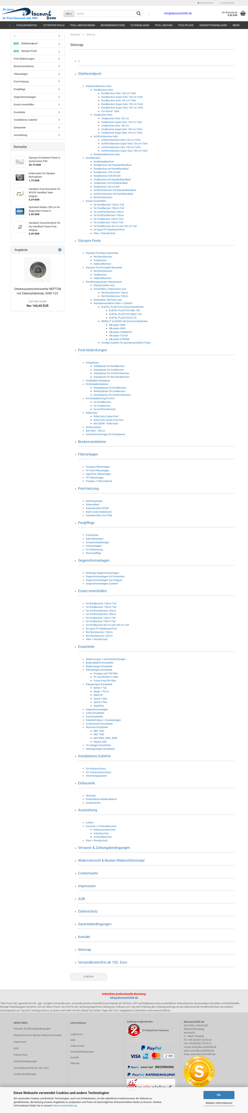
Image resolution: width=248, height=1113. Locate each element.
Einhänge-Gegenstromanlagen (102, 572)
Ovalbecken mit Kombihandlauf (111, 183)
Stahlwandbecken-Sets (98, 86)
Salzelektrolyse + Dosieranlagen (103, 720)
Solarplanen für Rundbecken (109, 366)
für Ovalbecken (102, 405)
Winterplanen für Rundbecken (110, 387)
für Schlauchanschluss (98, 772)
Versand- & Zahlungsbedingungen (104, 848)
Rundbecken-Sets (103, 89)
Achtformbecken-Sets (106, 136)
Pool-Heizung (164, 25)
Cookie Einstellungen (25, 1074)
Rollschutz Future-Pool (106, 416)
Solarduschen (101, 833)
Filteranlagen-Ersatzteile (99, 669)
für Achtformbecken (105, 409)
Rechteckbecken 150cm (114, 292)
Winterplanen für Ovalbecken (109, 391)
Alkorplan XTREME (119, 339)
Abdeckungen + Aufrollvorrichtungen (106, 659)
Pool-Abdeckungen (82, 25)
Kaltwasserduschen (104, 829)
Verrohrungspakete (96, 775)
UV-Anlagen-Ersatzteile (98, 745)
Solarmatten (92, 504)
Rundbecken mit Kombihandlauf (111, 168)
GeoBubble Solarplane (98, 380)
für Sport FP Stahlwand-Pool (109, 229)
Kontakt (84, 937)
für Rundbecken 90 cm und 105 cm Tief (115, 226)
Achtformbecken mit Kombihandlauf (113, 193)
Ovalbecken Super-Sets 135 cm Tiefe (121, 132)
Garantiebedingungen (94, 924)
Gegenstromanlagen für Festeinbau (105, 576)
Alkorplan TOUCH (118, 335)
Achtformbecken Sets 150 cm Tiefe (120, 147)
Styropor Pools (54, 25)
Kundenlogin (226, 3)
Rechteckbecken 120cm (114, 296)
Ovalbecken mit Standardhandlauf (112, 179)
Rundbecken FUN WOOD (107, 175)
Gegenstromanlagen (213, 25)
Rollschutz (91, 412)
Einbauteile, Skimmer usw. (108, 299)
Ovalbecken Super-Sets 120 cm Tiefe (121, 122)
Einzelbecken (93, 157)
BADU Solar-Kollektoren (99, 511)
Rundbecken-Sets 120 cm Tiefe (118, 93)
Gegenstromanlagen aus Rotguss (104, 580)
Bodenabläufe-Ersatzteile (99, 662)
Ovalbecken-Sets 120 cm (115, 118)
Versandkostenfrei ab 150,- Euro (102, 962)
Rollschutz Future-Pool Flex (108, 420)
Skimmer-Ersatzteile (97, 727)
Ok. (219, 1094)
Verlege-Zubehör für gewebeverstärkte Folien (126, 342)
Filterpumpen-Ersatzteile (99, 684)
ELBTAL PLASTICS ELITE (123, 317)
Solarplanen (92, 362)
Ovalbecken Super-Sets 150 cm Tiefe (121, 129)
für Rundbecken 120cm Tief (109, 204)
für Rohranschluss (96, 768)
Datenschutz (88, 911)
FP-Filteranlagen (95, 477)
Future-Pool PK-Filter (105, 680)
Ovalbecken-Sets (103, 114)
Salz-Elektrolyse (94, 538)
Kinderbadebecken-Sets (107, 154)
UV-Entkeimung (94, 549)
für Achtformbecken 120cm (109, 211)
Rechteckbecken (103, 197)
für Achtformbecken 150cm (109, 215)
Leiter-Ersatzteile (95, 712)
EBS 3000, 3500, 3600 (105, 738)
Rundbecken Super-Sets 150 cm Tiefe (122, 104)
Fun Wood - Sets (110, 111)
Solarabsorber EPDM (97, 508)
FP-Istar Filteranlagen (97, 470)
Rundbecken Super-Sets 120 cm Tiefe (122, 97)
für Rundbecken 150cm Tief (109, 208)
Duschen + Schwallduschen (101, 826)
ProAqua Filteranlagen (98, 466)
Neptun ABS (100, 741)
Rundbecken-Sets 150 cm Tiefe (118, 100)
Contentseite (88, 873)
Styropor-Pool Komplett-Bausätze (104, 267)
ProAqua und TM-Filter (106, 673)
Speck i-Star (100, 698)
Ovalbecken (100, 260)
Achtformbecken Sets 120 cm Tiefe (120, 139)
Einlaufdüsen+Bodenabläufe (101, 799)
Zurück (88, 976)
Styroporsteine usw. (104, 285)
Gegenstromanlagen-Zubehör (102, 583)
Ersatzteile (86, 647)
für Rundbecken (102, 402)
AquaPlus (99, 705)
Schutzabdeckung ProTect (100, 398)
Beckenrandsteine (113, 25)
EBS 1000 (99, 730)
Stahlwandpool (26, 25)
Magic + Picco (101, 691)
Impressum (87, 886)
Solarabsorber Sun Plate (99, 515)
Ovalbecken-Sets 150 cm (115, 125)
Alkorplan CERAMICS (120, 332)
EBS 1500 (99, 734)
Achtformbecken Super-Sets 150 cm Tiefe (124, 150)
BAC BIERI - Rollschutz (106, 423)
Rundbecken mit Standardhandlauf (113, 165)
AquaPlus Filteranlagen (98, 473)
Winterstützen (93, 427)
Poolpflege (186, 25)
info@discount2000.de (124, 997)
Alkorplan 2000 (117, 324)
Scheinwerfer (93, 802)
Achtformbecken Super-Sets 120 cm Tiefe (124, 143)
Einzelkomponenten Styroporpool (104, 281)
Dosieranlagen (94, 545)
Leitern (89, 822)
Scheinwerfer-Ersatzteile (99, 723)
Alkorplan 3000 (117, 328)
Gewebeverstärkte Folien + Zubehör (113, 303)
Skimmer (91, 795)
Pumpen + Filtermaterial (99, 481)
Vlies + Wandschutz (104, 233)
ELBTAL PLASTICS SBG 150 (124, 310)
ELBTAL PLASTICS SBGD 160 (125, 314)
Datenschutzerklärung (65, 1105)
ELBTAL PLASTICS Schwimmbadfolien (122, 306)
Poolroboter (92, 535)
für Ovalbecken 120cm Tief (108, 218)
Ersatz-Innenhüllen (96, 201)
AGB (81, 899)
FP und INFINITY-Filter (106, 676)
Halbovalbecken (102, 263)
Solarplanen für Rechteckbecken (111, 376)
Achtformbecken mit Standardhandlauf (115, 190)
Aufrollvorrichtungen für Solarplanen (105, 434)
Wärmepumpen (94, 501)
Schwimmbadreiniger (97, 542)
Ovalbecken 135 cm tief (107, 186)
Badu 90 (98, 694)
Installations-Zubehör (94, 756)
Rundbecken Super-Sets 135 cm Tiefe (122, 107)
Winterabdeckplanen (97, 384)
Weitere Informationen (219, 1102)
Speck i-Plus (100, 702)
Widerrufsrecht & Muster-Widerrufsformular (111, 860)
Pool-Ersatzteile (94, 716)
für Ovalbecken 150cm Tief (108, 222)
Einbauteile (86, 783)
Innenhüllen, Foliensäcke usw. (110, 288)
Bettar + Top (100, 687)
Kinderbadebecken (104, 161)
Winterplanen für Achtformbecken (112, 394)
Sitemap (84, 950)
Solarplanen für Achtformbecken (111, 373)
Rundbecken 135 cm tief (107, 172)
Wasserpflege (93, 553)
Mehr (236, 25)
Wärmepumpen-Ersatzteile (100, 748)
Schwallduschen (103, 836)
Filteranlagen (140, 25)
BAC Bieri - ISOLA (95, 430)
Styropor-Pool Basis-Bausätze (102, 253)
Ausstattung (87, 810)
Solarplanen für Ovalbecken (109, 369)
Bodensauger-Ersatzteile (99, 666)
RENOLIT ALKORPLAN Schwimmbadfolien (124, 321)
